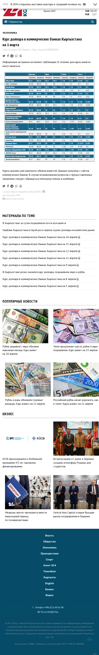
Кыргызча (50, 577)
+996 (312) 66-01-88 (53, 607)
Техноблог (49, 571)
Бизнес (49, 589)
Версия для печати (13, 198)
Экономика (10, 32)
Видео (49, 595)
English (49, 583)
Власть (49, 535)
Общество (49, 541)
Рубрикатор (13, 21)
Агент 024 (49, 565)
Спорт (49, 559)
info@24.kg (52, 612)
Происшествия (49, 553)
